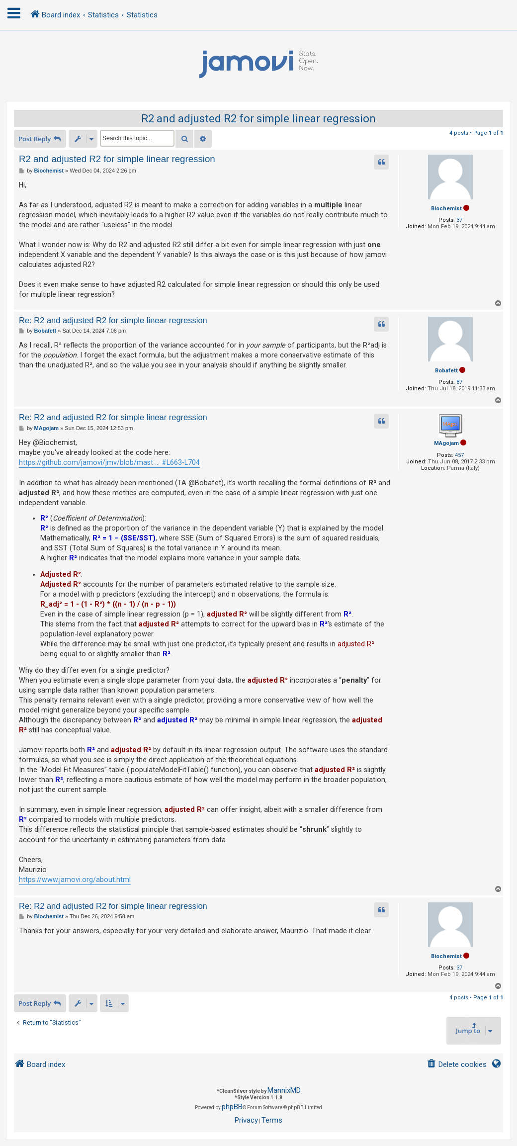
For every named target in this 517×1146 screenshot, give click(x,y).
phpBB (232, 1106)
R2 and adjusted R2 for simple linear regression (258, 118)
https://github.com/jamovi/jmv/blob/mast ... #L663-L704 (109, 462)
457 (459, 455)
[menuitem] (456, 1064)
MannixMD (284, 1090)
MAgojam (446, 443)
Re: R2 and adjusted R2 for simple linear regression (113, 320)
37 (459, 220)
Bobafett (446, 370)
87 (459, 382)
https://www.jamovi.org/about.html (75, 879)
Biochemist (446, 208)
